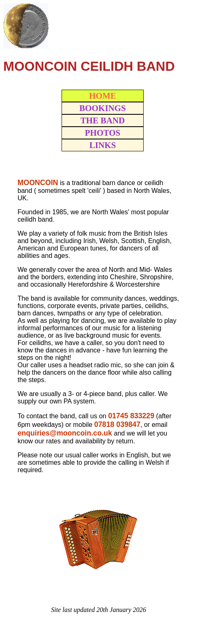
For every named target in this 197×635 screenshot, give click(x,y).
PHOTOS (102, 132)
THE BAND (102, 120)
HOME (102, 95)
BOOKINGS (102, 108)
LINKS (102, 145)
